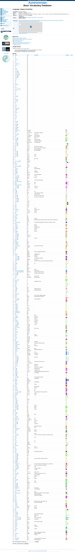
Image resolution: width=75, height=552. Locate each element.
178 (13, 146)
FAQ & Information (5, 12)
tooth (16, 535)
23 (13, 450)
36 (13, 515)
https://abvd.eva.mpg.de (32, 0)
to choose (16, 227)
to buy (16, 78)
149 (13, 103)
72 (13, 465)
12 (13, 265)
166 (13, 209)
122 (13, 422)
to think (16, 349)
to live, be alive (17, 130)
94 (13, 177)
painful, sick (17, 341)
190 (13, 118)
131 (13, 96)
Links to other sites (5, 11)
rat (15, 252)
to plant (16, 232)
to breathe (16, 533)
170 (13, 143)
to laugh (16, 218)
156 (13, 345)
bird (15, 81)
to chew (16, 324)
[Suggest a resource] (17, 44)
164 (13, 111)
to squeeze (16, 222)
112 (13, 195)
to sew (16, 454)
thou (15, 213)
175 (13, 115)
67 (13, 455)
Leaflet (20, 32)
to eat (16, 135)
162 (13, 109)
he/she (16, 281)
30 (13, 169)
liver (15, 508)
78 (13, 74)
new (15, 229)
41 (13, 260)
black (16, 426)
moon (16, 328)
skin (15, 265)
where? (16, 280)
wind (15, 498)
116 (13, 386)
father (16, 414)
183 (13, 213)
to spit (16, 515)
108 (13, 274)
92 (13, 492)
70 (13, 72)
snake (16, 87)
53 (13, 181)
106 (13, 87)
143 (13, 136)
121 (13, 385)
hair (15, 288)
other (16, 118)
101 (13, 496)
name (16, 286)
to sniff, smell (17, 63)
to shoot (16, 72)
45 (13, 333)
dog (15, 80)
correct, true (17, 209)
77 (13, 256)
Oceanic (51, 20)
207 (13, 127)
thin (15, 345)
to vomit (16, 355)
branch (16, 405)
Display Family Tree (5, 25)
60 (13, 414)
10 (13, 60)
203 (13, 239)
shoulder (16, 172)
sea (15, 330)
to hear (16, 398)
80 (13, 458)
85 (13, 227)
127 (13, 487)
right (15, 57)
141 (13, 451)
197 (13, 214)
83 (13, 75)
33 (13, 218)
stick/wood (16, 406)
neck (15, 527)
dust (15, 62)
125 (13, 93)
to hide (16, 180)
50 (13, 462)
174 (13, 316)
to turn (16, 434)
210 (13, 166)
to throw (16, 177)
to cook (16, 134)
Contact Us (3, 13)
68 (13, 69)
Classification (4, 20)
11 (13, 62)
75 (13, 344)
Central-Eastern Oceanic (57, 20)
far (15, 446)
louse (16, 274)
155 (13, 317)
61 (13, 283)
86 (13, 233)
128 (13, 318)
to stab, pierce (17, 463)
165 (13, 112)
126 (13, 94)
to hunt (16, 71)
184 (13, 281)
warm (16, 100)
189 (13, 151)
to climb (16, 466)
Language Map (4, 21)
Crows (43, 0)
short (16, 363)
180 (13, 446)
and (15, 335)
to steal (16, 371)
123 (13, 208)
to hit (15, 465)
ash (15, 132)
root (15, 482)
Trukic (38, 21)
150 (13, 501)
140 (13, 368)
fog (15, 97)
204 (13, 479)
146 (13, 132)
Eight (16, 479)
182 (13, 251)
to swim (16, 503)
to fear (16, 329)
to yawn (16, 131)
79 (13, 406)
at (15, 278)
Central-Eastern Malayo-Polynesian (35, 20)
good (16, 111)
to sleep (16, 142)
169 (13, 114)
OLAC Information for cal (18, 41)
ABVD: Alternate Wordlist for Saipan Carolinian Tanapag (23, 39)
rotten (16, 195)
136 (13, 498)
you (15, 162)
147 (13, 426)
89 (13, 77)
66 (13, 245)
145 (13, 138)
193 (13, 157)
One (15, 512)
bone (16, 432)
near (15, 167)
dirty (15, 60)
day (15, 410)
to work (16, 75)
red (15, 103)
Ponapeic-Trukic (34, 21)
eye (15, 333)
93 (13, 391)
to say (16, 68)
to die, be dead (17, 344)
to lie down (16, 490)
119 (13, 389)
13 (13, 416)
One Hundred (17, 161)
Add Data (3, 23)
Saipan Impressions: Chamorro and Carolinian (21, 43)
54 (13, 365)
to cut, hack (17, 74)
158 (13, 105)
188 (13, 154)
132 (13, 97)
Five (15, 304)
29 (13, 63)
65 (13, 433)
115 (13, 482)
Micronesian (23, 21)
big (15, 301)
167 (13, 205)
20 (13, 270)
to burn (16, 273)
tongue (16, 65)
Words (3, 17)
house (16, 283)
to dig (16, 255)
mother (16, 282)
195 (13, 163)
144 (13, 273)
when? (16, 143)
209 (13, 161)
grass (16, 223)
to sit (15, 353)
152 (13, 164)
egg (15, 415)
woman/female (17, 311)
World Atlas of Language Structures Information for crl (22, 42)
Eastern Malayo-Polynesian (45, 20)
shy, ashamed (17, 108)
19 (13, 172)
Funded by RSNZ (6, 53)
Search (3, 18)
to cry (16, 440)
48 (13, 142)
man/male (16, 365)
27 (13, 202)
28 (13, 533)
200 (13, 244)
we (15, 191)
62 (13, 516)
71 (13, 463)
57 (13, 429)
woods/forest (17, 487)
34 (13, 440)
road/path (16, 168)
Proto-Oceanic (39, 17)
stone (16, 216)
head (16, 502)
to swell (16, 198)
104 (13, 84)
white (16, 102)
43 (13, 66)
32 (13, 65)
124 (13, 330)
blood (16, 450)
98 (13, 415)
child (15, 302)
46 (13, 474)
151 (13, 182)
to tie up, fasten (17, 245)
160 (13, 341)
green (16, 182)
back (15, 416)
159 (13, 106)
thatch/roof (16, 516)
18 (13, 525)
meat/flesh (16, 243)
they (15, 395)
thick (15, 332)
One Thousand (17, 166)
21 (13, 349)
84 (13, 232)
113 (13, 405)
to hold (16, 77)
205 (13, 459)
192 (13, 335)
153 (13, 301)
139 (13, 228)
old (15, 109)
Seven (16, 239)
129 (13, 328)
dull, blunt (16, 300)
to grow (16, 235)
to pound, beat (17, 517)
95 (13, 361)
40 (13, 520)
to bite (16, 260)
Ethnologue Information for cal (18, 40)
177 (13, 149)
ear (15, 66)
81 (13, 297)
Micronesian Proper (29, 21)
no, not (16, 163)
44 (13, 398)
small (16, 164)
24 (13, 502)
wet (15, 451)
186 (13, 162)
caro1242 (29, 12)
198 (13, 400)
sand (15, 385)
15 (13, 432)
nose (15, 202)
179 (13, 167)
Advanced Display (5, 19)
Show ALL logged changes (25, 48)
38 (13, 322)
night (15, 205)
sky (15, 318)
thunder (16, 379)
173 (13, 278)
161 (13, 108)
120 (13, 216)
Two (15, 402)
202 (13, 375)
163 (13, 229)
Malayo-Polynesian (26, 20)
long (15, 317)
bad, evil (16, 112)
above (16, 115)
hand (16, 277)
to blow (16, 473)
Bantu (46, 0)
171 (13, 513)
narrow (16, 105)
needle (16, 69)
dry (15, 343)
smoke (16, 138)
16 (13, 445)
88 (13, 222)
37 (13, 135)
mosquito (16, 320)
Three (16, 124)
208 (13, 128)
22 (13, 329)
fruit (15, 477)
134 (13, 379)
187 (13, 395)
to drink (16, 520)
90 (13, 255)
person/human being (18, 181)
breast (16, 525)
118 (13, 223)
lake (15, 94)
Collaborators (4, 10)
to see (16, 474)
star (15, 249)
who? (16, 151)
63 (13, 286)
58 (13, 212)
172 (13, 466)
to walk (16, 140)
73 (13, 371)
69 (13, 71)
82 (13, 300)
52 (13, 528)
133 (13, 529)
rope (15, 433)
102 (13, 252)
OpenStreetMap (21, 33)
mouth (16, 169)
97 (13, 81)
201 (13, 304)
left (15, 56)
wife (15, 212)
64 (13, 68)
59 (13, 282)
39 (13, 134)
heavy (16, 452)
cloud (16, 96)
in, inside (16, 316)
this (15, 149)
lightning (16, 99)
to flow (16, 208)
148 (13, 102)
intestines (16, 445)
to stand (16, 528)
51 (13, 353)
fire (15, 136)
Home (3, 8)
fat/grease (16, 84)
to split (16, 458)
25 (13, 527)
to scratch (16, 256)
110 (13, 90)
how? (16, 121)
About (3, 9)
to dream (16, 462)
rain (15, 529)
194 (13, 121)
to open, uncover (17, 492)
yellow (16, 501)
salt (15, 93)
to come (16, 59)
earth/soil (16, 389)
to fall (16, 361)
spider (16, 90)
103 (13, 243)
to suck (16, 469)
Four (15, 244)
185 (13, 191)
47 (13, 131)
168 (13, 410)
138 (13, 100)
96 (13, 80)
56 (13, 302)
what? (16, 154)
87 (13, 198)
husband (16, 429)
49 (13, 490)
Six (15, 374)
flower (16, 386)
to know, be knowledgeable (19, 270)
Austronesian (39, 0)
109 (13, 320)
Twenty (16, 127)
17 (13, 508)
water (16, 422)
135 (13, 99)
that (15, 146)
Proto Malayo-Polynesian (31, 17)
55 (13, 311)
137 (13, 473)
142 (13, 452)
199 (13, 124)
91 (13, 78)
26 (13, 288)
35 (13, 355)
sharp (16, 297)
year (15, 114)
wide (15, 106)
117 (13, 477)
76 (13, 130)
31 (13, 535)
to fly (15, 496)
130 (13, 249)
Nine (15, 461)
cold (15, 228)
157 (13, 325)
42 (13, 469)
